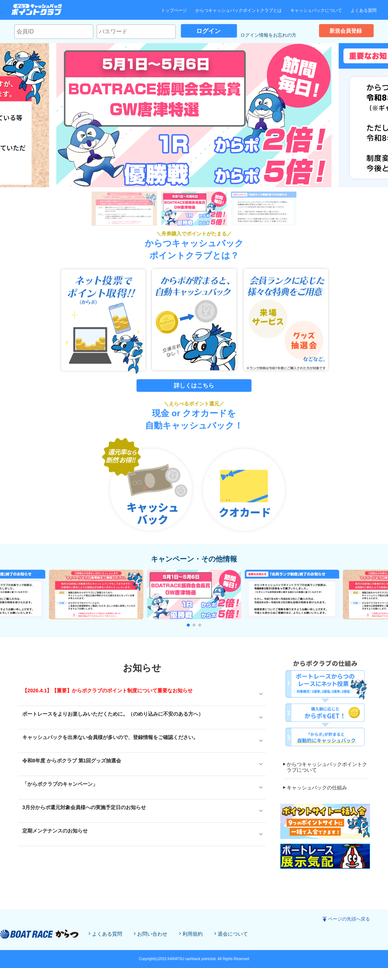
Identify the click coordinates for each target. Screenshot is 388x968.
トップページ (174, 10)
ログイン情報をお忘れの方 (268, 35)
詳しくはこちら (194, 385)
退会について (233, 934)
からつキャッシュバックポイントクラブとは (238, 10)
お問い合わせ (152, 934)
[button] (188, 625)
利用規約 (193, 934)
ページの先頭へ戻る (349, 919)
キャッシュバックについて (316, 10)
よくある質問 (364, 10)
